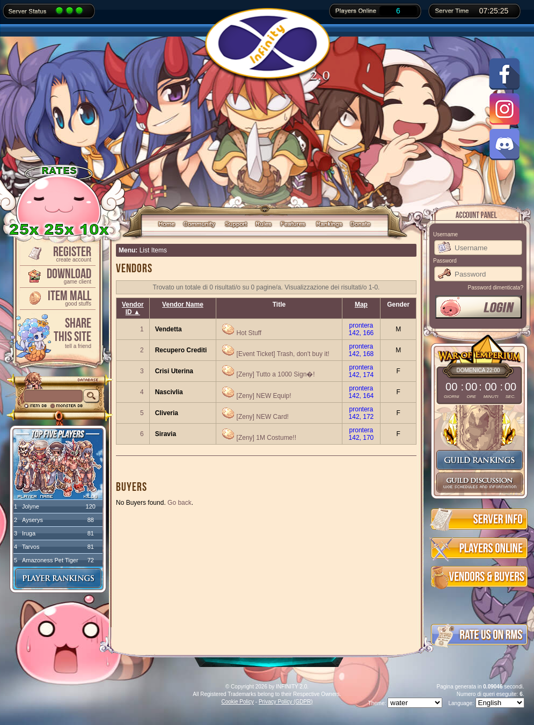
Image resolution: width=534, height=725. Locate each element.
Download (57, 275)
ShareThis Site (57, 332)
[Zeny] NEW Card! (263, 417)
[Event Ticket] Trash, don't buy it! (283, 354)
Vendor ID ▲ (133, 308)
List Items (153, 250)
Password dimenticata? (495, 288)
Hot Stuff (249, 333)
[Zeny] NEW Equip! (264, 396)
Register (57, 253)
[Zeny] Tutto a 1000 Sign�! (276, 374)
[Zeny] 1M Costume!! (266, 437)
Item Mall (57, 297)
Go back (179, 502)
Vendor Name (182, 304)
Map (361, 304)
